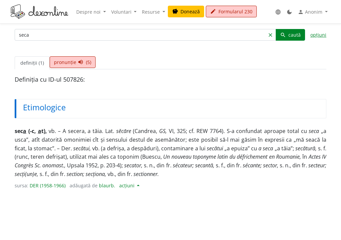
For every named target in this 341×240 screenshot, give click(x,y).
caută (290, 35)
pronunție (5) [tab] (72, 62)
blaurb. (107, 185)
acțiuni (127, 185)
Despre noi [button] (89, 12)
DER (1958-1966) (48, 185)
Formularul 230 (231, 11)
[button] (278, 12)
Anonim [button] (311, 12)
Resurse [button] (151, 12)
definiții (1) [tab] (32, 63)
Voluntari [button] (122, 12)
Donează (186, 11)
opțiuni (318, 35)
